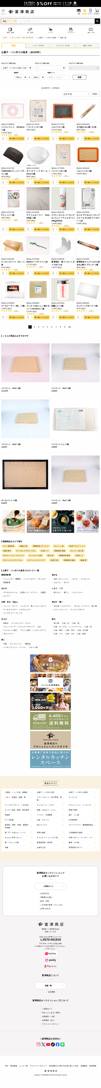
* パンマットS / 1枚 (34, 127)
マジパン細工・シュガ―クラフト (32, 630)
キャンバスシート (60, 610)
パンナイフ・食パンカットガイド (32, 606)
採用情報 (92, 1066)
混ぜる (54, 575)
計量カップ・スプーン (28, 592)
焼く (3, 640)
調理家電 (5, 582)
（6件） (16, 220)
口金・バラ (57, 634)
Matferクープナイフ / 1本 (37, 262)
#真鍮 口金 (23, 546)
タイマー (5, 596)
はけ (38, 627)
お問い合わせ (44, 909)
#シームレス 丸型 (35, 555)
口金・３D (69, 634)
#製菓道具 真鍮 (59, 551)
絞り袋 (55, 623)
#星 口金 (50, 555)
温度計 (42, 592)
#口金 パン (45, 551)
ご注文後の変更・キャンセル (50, 905)
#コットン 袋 (59, 546)
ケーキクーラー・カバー (20, 623)
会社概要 (50, 992)
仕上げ (4, 619)
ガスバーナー (7, 634)
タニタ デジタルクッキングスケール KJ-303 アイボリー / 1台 (88, 218)
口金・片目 (69, 630)
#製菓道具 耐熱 (64, 555)
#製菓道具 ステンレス (41, 546)
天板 (4, 644)
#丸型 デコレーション (77, 546)
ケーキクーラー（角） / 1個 (12, 306)
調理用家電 (6, 575)
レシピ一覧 (23, 1066)
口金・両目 (57, 630)
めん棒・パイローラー (61, 606)
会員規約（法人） (48, 1020)
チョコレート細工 (9, 630)
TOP (6, 1066)
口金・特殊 (80, 634)
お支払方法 (43, 893)
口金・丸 (64, 623)
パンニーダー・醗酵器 (11, 579)
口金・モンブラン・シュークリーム (67, 627)
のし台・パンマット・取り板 (84, 606)
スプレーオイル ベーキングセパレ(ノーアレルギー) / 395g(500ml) (63, 218)
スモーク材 (32, 647)
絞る (53, 619)
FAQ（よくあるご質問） (50, 1013)
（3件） (66, 132)
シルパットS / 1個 (84, 171)
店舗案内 (83, 1066)
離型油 (26, 644)
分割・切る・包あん (9, 602)
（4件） (16, 270)
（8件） (41, 223)
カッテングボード (77, 610)
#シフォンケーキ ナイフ (36, 560)
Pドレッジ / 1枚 (7, 215)
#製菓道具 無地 (69, 560)
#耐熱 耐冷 (7, 551)
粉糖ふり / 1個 (57, 306)
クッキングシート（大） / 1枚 (13, 263)
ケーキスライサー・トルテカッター (16, 610)
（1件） (16, 135)
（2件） (66, 176)
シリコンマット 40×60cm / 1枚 (13, 128)
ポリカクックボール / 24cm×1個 (38, 172)
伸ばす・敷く (57, 602)
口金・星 (74, 623)
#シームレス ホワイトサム (25, 551)
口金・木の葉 (81, 630)
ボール (74, 579)
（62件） (66, 226)
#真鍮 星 (83, 560)
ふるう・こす (57, 588)
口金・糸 (87, 627)
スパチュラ (84, 579)
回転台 (5, 623)
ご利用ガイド (46, 1009)
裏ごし (65, 592)
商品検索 (13, 1066)
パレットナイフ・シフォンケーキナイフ (18, 627)
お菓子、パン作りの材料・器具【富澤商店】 (19, 38)
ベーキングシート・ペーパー (13, 647)
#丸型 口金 (54, 560)
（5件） (41, 179)
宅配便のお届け (45, 897)
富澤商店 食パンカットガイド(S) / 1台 (63, 263)
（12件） (16, 179)
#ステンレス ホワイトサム (12, 560)
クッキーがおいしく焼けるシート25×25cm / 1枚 (38, 307)
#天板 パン (79, 555)
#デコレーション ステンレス (13, 555)
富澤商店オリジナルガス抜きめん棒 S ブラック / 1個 (88, 263)
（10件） (91, 132)
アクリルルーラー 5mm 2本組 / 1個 (38, 216)
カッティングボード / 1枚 (87, 306)
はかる (4, 588)
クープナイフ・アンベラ (11, 613)
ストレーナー (76, 592)
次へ (70, 327)
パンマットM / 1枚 (59, 171)
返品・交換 (43, 901)
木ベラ (65, 582)
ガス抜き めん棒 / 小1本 (87, 127)
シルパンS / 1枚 (58, 127)
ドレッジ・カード (9, 606)
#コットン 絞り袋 (77, 551)
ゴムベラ (56, 582)
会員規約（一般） (48, 1016)
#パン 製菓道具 (8, 546)
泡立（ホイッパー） (60, 579)
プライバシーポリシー (49, 1024)
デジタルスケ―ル (9, 592)
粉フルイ (56, 592)
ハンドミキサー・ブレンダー (34, 579)
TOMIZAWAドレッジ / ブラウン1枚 (13, 172)
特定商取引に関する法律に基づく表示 (64, 1066)
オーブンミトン (15, 644)
